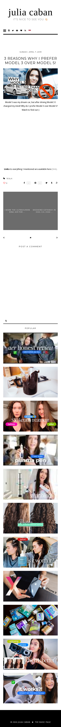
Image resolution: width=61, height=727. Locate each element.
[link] (54, 169)
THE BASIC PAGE (43, 722)
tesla (9, 179)
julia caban (30, 12)
